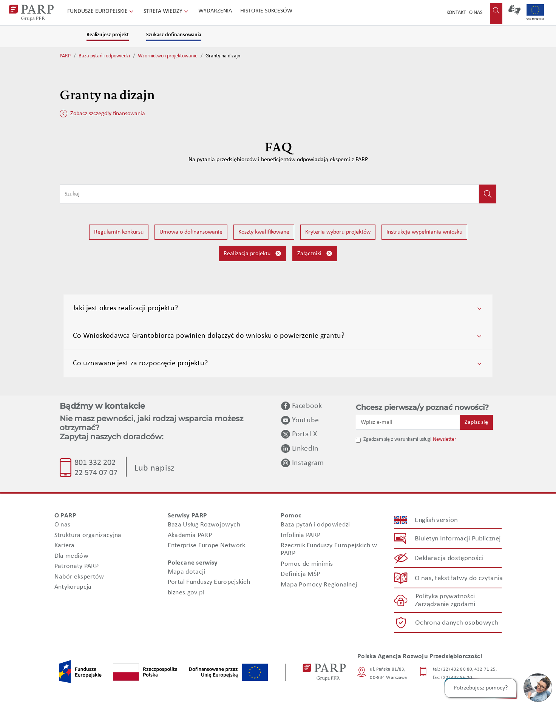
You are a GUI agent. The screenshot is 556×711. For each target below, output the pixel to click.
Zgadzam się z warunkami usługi (397, 439)
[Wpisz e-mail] (408, 422)
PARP (65, 56)
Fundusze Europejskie (101, 11)
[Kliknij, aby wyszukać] (487, 194)
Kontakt (456, 12)
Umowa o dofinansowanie (190, 232)
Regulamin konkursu (119, 232)
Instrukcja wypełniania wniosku (424, 232)
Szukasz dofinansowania (173, 35)
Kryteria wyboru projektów (338, 232)
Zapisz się (476, 422)
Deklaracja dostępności (449, 558)
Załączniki (314, 253)
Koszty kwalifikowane (263, 232)
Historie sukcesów (266, 11)
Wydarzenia (215, 11)
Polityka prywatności (445, 596)
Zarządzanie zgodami (445, 604)
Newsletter (444, 439)
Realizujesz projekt (107, 35)
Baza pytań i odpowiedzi (104, 56)
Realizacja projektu (252, 253)
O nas (475, 12)
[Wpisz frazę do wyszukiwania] (269, 194)
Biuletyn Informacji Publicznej (457, 538)
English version (436, 520)
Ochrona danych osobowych (456, 622)
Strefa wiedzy (167, 11)
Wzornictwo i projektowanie (168, 56)
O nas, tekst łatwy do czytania (459, 578)
